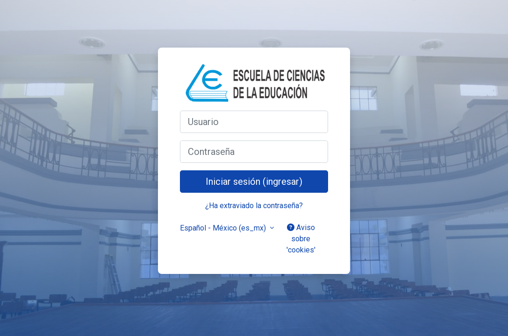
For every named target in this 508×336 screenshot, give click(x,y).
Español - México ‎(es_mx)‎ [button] (224, 228)
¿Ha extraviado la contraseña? (254, 205)
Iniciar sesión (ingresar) (254, 181)
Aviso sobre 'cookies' (300, 238)
